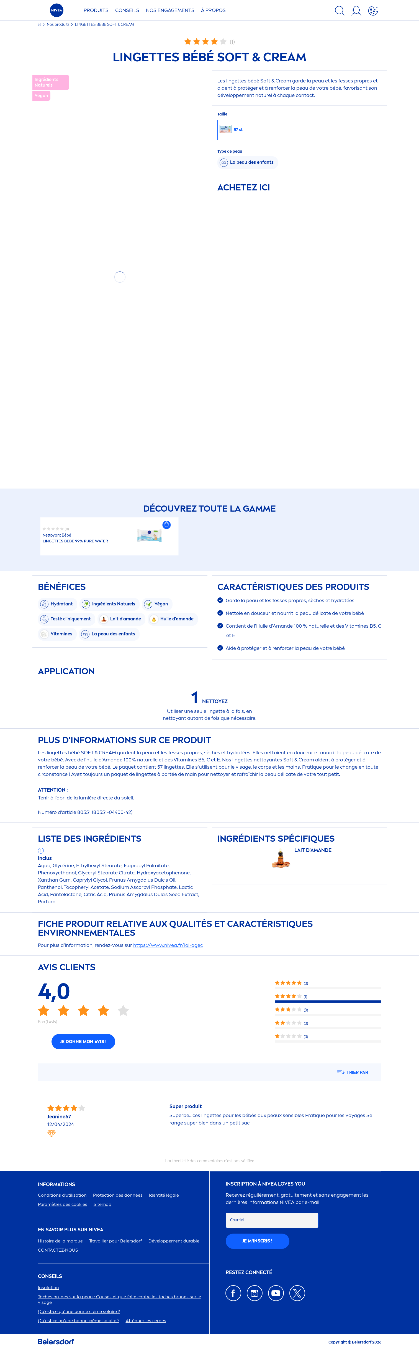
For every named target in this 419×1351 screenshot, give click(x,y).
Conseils (127, 10)
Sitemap (102, 1204)
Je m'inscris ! (257, 1241)
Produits (96, 10)
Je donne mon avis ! (83, 1041)
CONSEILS (50, 1276)
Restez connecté (249, 1272)
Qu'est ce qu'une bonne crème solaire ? (78, 1320)
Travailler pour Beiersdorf (115, 1241)
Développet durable (173, 1241)
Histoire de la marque (60, 1241)
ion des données (118, 1195)
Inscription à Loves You (265, 1184)
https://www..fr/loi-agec (168, 945)
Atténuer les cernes (146, 1320)
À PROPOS (213, 10)
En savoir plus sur (70, 1230)
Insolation (48, 1287)
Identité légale (164, 1195)
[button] (166, 525)
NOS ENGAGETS (170, 10)
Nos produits (58, 24)
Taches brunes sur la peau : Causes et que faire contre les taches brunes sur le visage (119, 1299)
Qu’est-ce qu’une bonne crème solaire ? (79, 1311)
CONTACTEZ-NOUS (58, 1250)
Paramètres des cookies (62, 1204)
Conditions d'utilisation (62, 1195)
